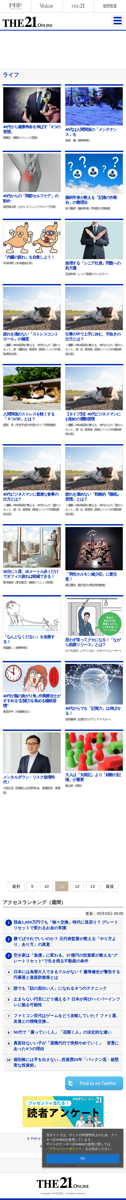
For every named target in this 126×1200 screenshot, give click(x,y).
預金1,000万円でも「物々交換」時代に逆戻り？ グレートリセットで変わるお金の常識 (66, 925)
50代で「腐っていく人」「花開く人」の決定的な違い (62, 1032)
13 (92, 886)
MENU (118, 20)
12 (77, 886)
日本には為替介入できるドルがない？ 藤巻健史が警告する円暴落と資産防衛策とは (67, 974)
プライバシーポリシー (65, 1149)
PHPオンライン (15, 6)
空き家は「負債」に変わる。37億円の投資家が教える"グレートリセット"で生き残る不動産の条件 (65, 958)
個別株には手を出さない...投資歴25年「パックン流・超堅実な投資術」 (66, 1062)
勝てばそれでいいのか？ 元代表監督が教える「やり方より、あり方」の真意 (65, 941)
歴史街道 (109, 6)
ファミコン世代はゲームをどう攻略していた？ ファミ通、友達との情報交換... (67, 1018)
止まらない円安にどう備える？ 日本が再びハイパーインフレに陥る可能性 (67, 1002)
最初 (16, 886)
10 (46, 886)
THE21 (78, 6)
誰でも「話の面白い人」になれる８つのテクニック (60, 988)
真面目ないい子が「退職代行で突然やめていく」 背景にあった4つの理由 (66, 1046)
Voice (46, 6)
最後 (110, 886)
